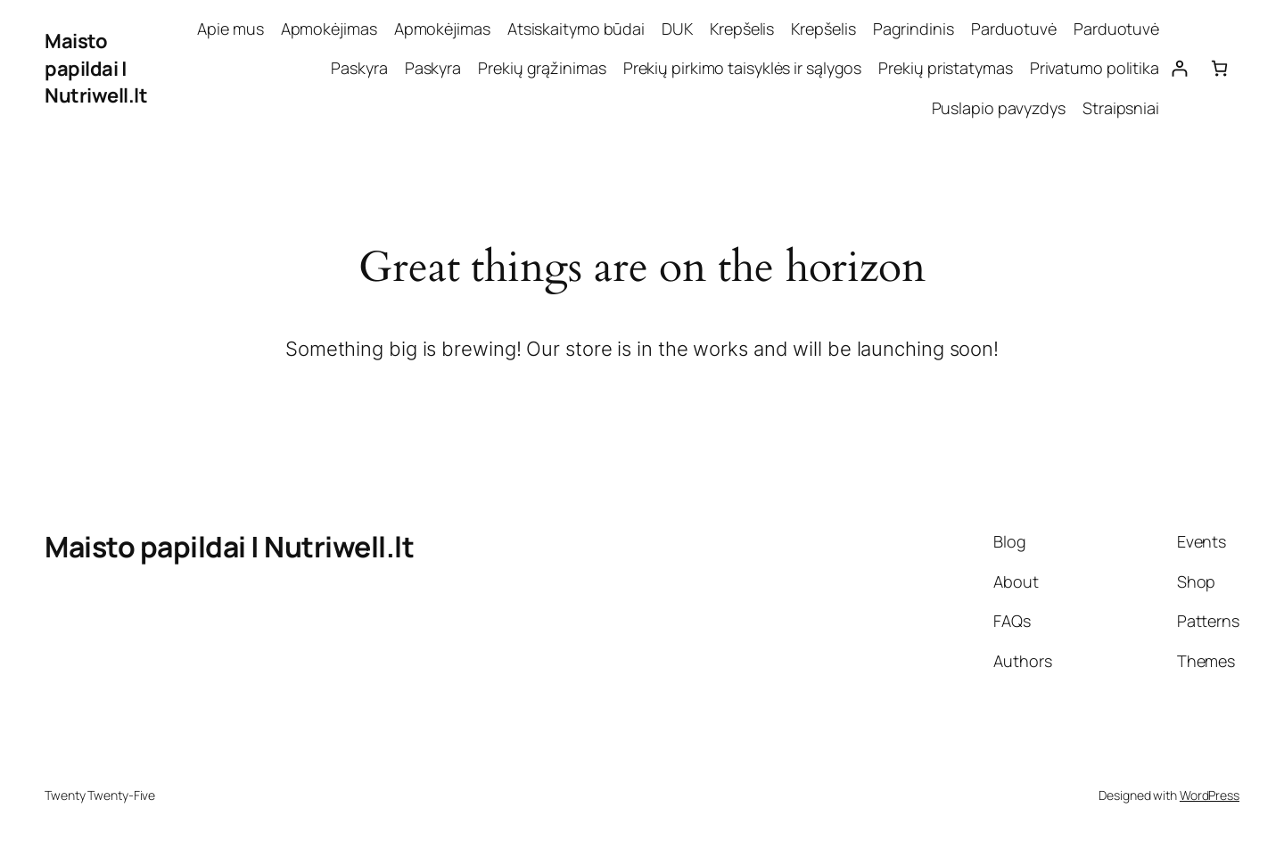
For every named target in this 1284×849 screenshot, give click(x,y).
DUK (677, 28)
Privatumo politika (1094, 67)
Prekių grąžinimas (541, 67)
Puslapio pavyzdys (999, 108)
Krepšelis (742, 28)
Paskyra (359, 67)
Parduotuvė (1014, 28)
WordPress (1209, 795)
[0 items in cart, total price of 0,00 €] (1219, 68)
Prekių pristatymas (945, 67)
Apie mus (230, 28)
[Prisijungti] (1179, 68)
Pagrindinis (913, 28)
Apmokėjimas (329, 28)
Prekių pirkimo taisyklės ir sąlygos (742, 67)
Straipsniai (1120, 108)
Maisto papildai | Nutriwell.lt (96, 69)
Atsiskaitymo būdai (576, 28)
